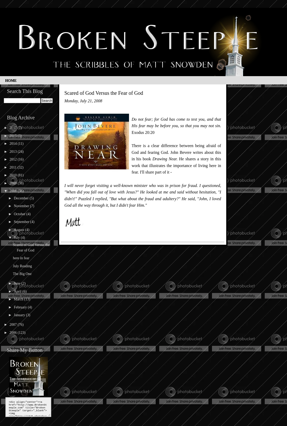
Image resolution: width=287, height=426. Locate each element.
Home (11, 81)
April (18, 291)
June (17, 283)
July (17, 238)
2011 (14, 167)
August (19, 230)
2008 (14, 191)
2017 (14, 128)
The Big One (22, 274)
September (22, 222)
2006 (14, 333)
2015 (14, 136)
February (21, 307)
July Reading (22, 266)
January (20, 315)
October (20, 214)
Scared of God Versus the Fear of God (103, 93)
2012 (14, 159)
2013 (14, 152)
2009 (14, 183)
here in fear (21, 258)
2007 (14, 325)
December (21, 198)
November (22, 206)
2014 (14, 144)
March (19, 299)
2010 (14, 175)
